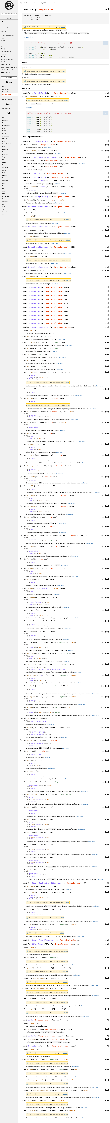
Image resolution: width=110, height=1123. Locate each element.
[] (103, 9)
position (30, 653)
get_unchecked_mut (41, 988)
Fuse (41, 559)
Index (3, 172)
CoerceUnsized (6, 144)
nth (28, 348)
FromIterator (42, 588)
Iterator (3, 56)
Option (46, 336)
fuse (28, 559)
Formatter (50, 200)
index (29, 999)
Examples (28, 37)
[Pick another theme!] (20, 3)
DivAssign (5, 154)
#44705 (62, 918)
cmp (28, 782)
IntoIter (69, 412)
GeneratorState (6, 108)
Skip (50, 517)
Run (105, 43)
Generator (5, 167)
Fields (9, 18)
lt (28, 832)
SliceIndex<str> (5, 72)
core (7, 78)
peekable (30, 486)
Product (31, 776)
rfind (29, 924)
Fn (3, 159)
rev (28, 718)
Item (30, 330)
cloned (29, 740)
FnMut (4, 162)
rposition (31, 664)
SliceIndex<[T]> (5, 64)
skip (28, 517)
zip (28, 422)
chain (29, 412)
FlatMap (57, 546)
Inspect (53, 568)
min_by (29, 707)
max (28, 366)
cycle (29, 751)
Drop (3, 157)
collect (30, 588)
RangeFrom (5, 89)
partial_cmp (32, 794)
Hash (2, 46)
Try (3, 214)
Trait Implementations (9, 35)
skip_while (31, 495)
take (28, 526)
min (28, 360)
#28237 (63, 27)
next (28, 336)
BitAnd (4, 123)
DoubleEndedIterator (7, 59)
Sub (3, 209)
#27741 (67, 405)
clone (29, 145)
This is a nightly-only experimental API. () (44, 27)
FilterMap (60, 466)
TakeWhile (64, 506)
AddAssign (5, 120)
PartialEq (3, 41)
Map (50, 433)
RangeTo (4, 97)
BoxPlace (5, 138)
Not (3, 186)
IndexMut (5, 175)
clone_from (31, 151)
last (28, 354)
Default (31, 602)
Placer (4, 191)
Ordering (57, 691)
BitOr (3, 128)
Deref (3, 146)
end (2, 24)
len (28, 210)
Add (3, 117)
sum (28, 760)
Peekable (46, 486)
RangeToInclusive (7, 99)
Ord (40, 675)
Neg (3, 183)
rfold (29, 909)
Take (50, 526)
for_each (30, 444)
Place (3, 188)
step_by (30, 398)
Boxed (4, 141)
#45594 (67, 382)
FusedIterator (5, 62)
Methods (9, 28)
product (30, 771)
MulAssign (5, 180)
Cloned (54, 740)
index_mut (31, 1009)
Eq (1, 43)
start (2, 21)
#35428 (68, 220)
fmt (28, 200)
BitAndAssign (6, 125)
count (29, 389)
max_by (29, 686)
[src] (107, 9)
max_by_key (31, 675)
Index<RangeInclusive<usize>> (9, 67)
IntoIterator (33, 416)
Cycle (42, 751)
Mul (3, 178)
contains (3, 31)
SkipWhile (64, 495)
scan (28, 535)
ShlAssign (5, 201)
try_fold (30, 372)
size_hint (31, 342)
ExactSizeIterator (6, 51)
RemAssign (5, 196)
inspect (30, 568)
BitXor (4, 133)
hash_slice (31, 187)
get (28, 957)
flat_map (30, 546)
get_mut (30, 968)
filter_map (31, 466)
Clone (2, 38)
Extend (38, 602)
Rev (40, 718)
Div (3, 151)
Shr (3, 204)
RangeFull (5, 91)
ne (28, 167)
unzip (29, 727)
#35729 (65, 951)
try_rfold (31, 892)
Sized (33, 190)
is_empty (30, 216)
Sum (30, 765)
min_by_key (31, 697)
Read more (47, 148)
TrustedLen (4, 54)
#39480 (62, 933)
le (28, 845)
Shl (3, 199)
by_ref (29, 579)
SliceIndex (37, 944)
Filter (59, 455)
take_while (31, 506)
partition (31, 598)
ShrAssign (5, 206)
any (28, 632)
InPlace (4, 170)
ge (28, 870)
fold (28, 610)
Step (34, 327)
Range (4, 86)
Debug (3, 48)
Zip (51, 422)
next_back (31, 886)
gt (28, 857)
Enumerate (48, 477)
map (28, 433)
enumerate (31, 477)
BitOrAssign (5, 131)
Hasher (41, 181)
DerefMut (5, 149)
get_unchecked (39, 978)
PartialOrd (40, 93)
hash (28, 181)
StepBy (56, 398)
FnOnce (4, 165)
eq (28, 160)
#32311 (66, 100)
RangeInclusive (6, 94)
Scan (73, 535)
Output (31, 947)
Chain (54, 412)
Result (61, 200)
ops (11, 77)
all (28, 621)
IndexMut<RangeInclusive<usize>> (9, 69)
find (28, 642)
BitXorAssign (6, 136)
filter (29, 455)
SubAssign (5, 212)
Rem (3, 193)
